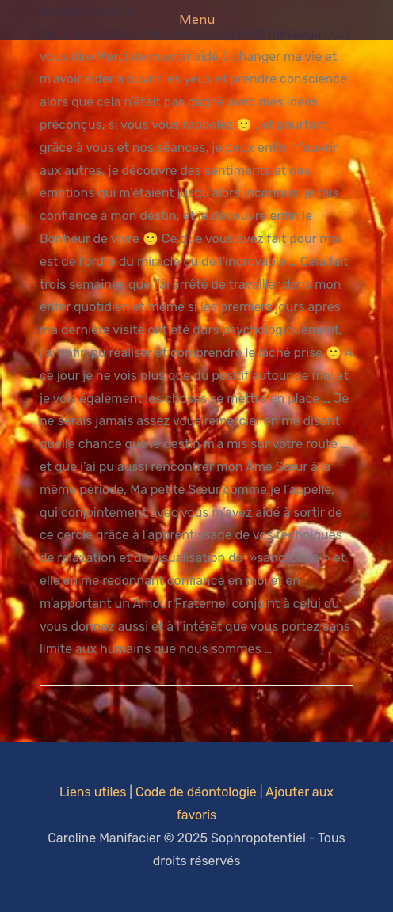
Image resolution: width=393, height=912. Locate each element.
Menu (197, 19)
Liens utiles (92, 792)
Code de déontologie (196, 792)
